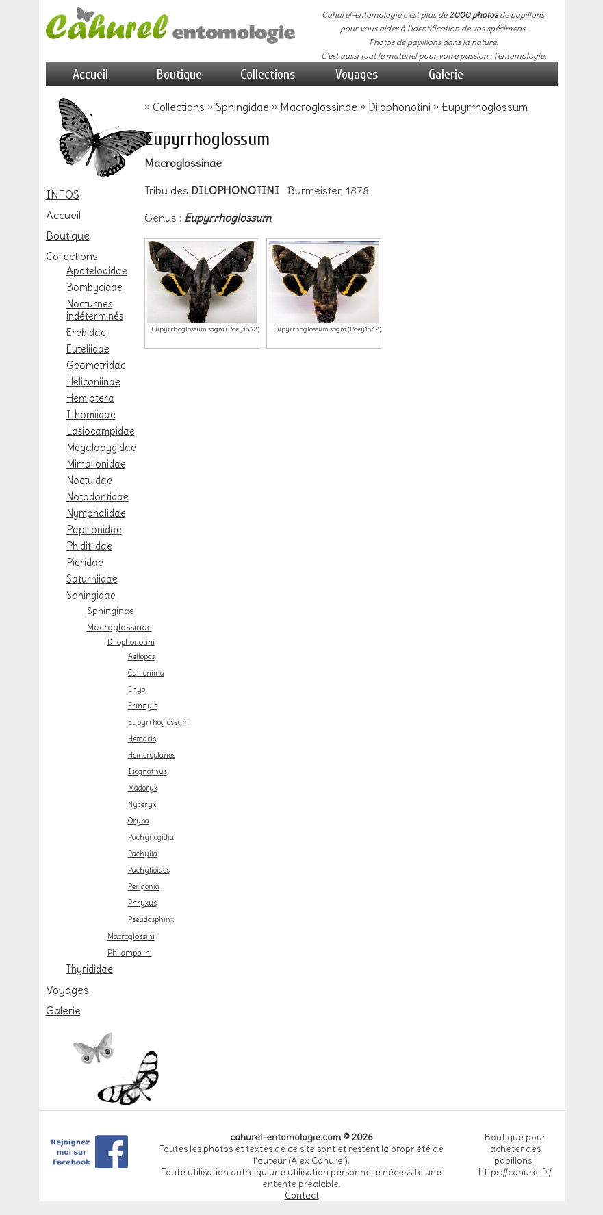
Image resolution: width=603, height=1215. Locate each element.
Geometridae (96, 365)
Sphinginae (110, 610)
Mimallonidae (96, 464)
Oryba (138, 821)
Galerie (445, 74)
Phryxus (142, 903)
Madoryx (142, 788)
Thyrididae (89, 969)
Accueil (90, 74)
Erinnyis (142, 706)
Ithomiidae (91, 415)
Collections (268, 74)
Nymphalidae (96, 513)
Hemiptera (90, 398)
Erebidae (86, 333)
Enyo (136, 689)
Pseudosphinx (151, 919)
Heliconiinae (93, 382)
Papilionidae (94, 530)
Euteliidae (88, 349)
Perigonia (143, 886)
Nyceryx (142, 804)
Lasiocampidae (100, 431)
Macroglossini (131, 936)
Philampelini (129, 953)
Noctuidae (89, 480)
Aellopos (141, 656)
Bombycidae (94, 287)
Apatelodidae (96, 271)
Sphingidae (91, 595)
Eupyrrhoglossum (158, 722)
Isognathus (147, 771)
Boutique (179, 74)
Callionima (146, 673)
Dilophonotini (131, 642)
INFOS (62, 194)
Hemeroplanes (151, 755)
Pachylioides (149, 870)
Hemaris (142, 738)
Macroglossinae (119, 627)
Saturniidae (92, 579)
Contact (302, 1195)
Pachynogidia (151, 837)
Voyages (357, 74)
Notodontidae (97, 497)
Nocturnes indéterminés (94, 310)
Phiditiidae (89, 546)
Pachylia (142, 853)
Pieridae (84, 563)
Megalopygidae (101, 448)
